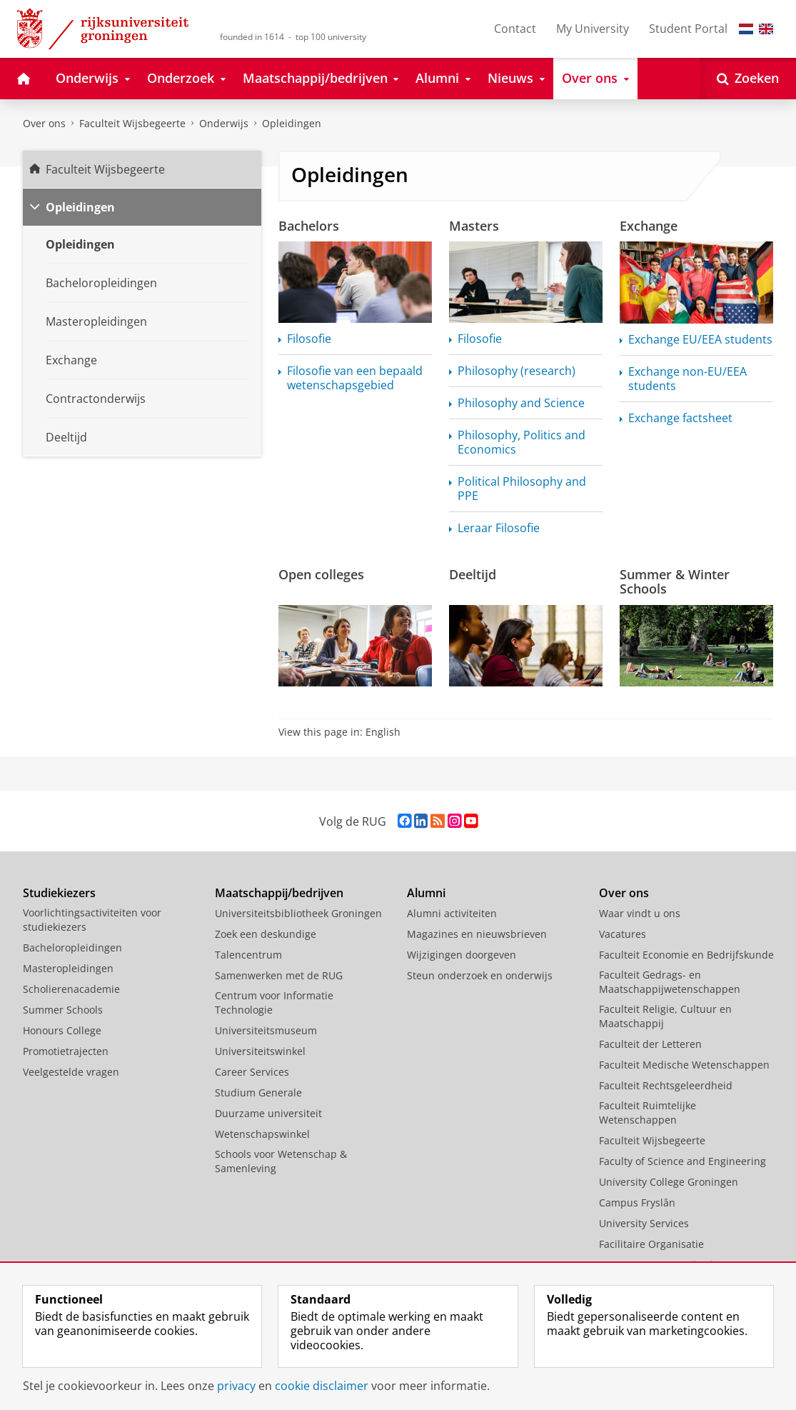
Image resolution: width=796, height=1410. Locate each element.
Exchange (648, 225)
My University (592, 28)
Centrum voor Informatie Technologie (274, 1002)
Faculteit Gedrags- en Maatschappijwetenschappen (669, 982)
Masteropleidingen (68, 968)
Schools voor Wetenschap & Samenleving (281, 1161)
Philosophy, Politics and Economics (521, 442)
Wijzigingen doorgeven (461, 954)
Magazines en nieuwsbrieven (477, 934)
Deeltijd (472, 574)
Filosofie (309, 338)
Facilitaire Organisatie (651, 1244)
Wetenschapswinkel (262, 1134)
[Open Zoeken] (748, 78)
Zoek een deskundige (265, 934)
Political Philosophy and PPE (522, 488)
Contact (515, 28)
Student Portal (688, 28)
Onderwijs (223, 123)
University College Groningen (668, 1182)
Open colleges (321, 574)
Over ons (44, 123)
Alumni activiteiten (452, 913)
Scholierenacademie (71, 989)
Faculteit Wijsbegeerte (132, 123)
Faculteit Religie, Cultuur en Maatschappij (665, 1016)
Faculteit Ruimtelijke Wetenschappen (647, 1112)
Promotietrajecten (66, 1051)
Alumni (426, 893)
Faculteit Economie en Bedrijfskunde (686, 954)
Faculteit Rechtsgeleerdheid (665, 1085)
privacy (236, 1386)
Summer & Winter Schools (675, 581)
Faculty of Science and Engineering (682, 1161)
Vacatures (622, 934)
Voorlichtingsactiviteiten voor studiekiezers (92, 920)
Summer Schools (63, 1009)
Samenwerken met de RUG (279, 975)
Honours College (62, 1030)
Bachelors (308, 225)
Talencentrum (248, 954)
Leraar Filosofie (499, 528)
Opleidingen (291, 123)
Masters (474, 225)
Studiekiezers (59, 893)
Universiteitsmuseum (266, 1030)
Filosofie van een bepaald (355, 378)
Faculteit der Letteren (650, 1044)
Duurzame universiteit (268, 1113)
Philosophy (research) (516, 371)
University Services (644, 1223)
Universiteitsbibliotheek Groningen (298, 913)
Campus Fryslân (637, 1202)
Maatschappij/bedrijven (279, 893)
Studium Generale (258, 1092)
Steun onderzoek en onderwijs (480, 975)
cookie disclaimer (321, 1386)
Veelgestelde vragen (71, 1072)
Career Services (252, 1072)
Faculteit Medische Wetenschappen (684, 1064)
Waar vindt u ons (639, 913)
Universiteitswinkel (260, 1051)
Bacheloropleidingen (72, 947)
